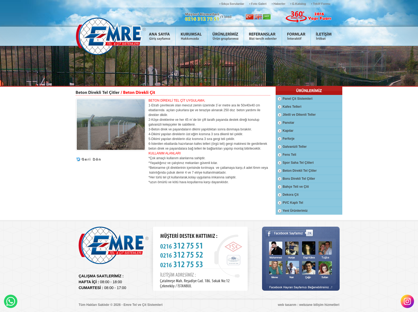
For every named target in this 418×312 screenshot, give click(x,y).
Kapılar (288, 131)
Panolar (288, 123)
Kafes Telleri (292, 107)
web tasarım (287, 305)
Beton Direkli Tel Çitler (300, 171)
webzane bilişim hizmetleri (319, 305)
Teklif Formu (321, 3)
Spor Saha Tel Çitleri (298, 163)
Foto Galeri (259, 3)
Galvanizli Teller (295, 147)
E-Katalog (299, 3)
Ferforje (289, 139)
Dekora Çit (291, 195)
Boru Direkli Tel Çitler (299, 179)
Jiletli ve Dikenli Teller (299, 115)
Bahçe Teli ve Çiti (296, 187)
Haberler (280, 3)
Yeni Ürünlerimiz (295, 211)
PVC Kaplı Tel (293, 203)
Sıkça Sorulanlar (232, 3)
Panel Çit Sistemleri (297, 99)
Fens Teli (289, 155)
